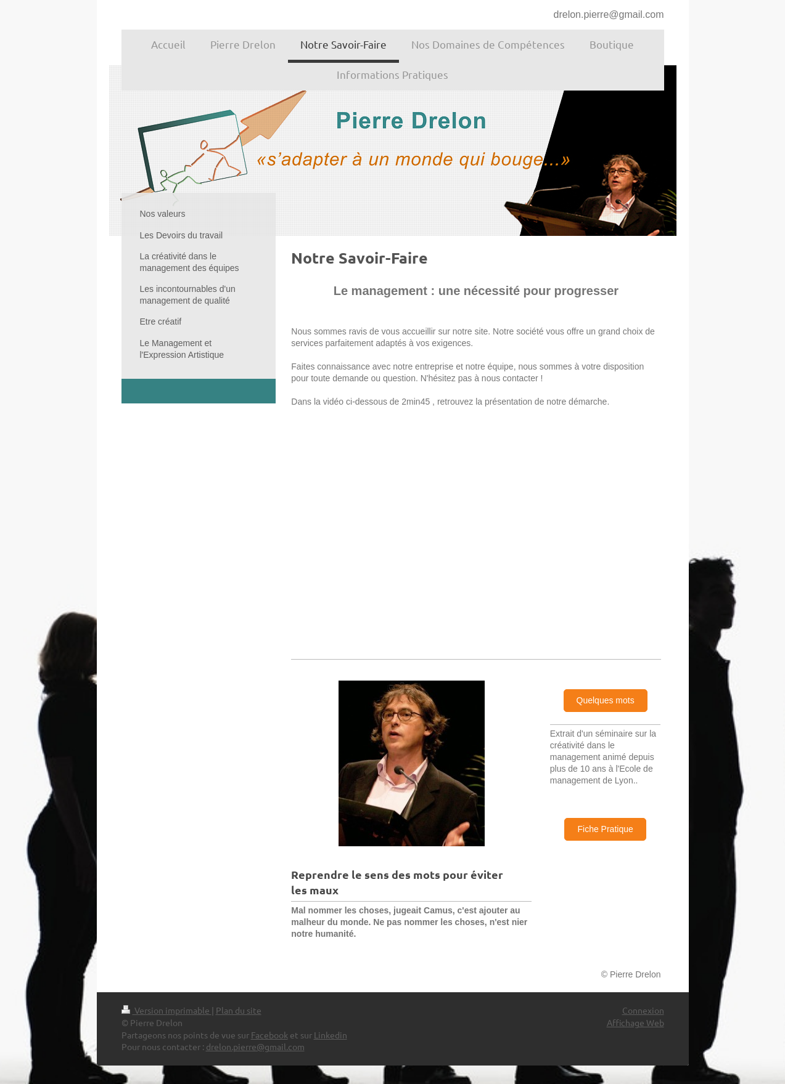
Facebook (269, 1034)
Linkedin (330, 1034)
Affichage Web (635, 1022)
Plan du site (238, 1010)
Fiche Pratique (605, 829)
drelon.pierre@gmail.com (609, 14)
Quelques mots (606, 700)
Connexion (643, 1010)
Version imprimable (166, 1010)
